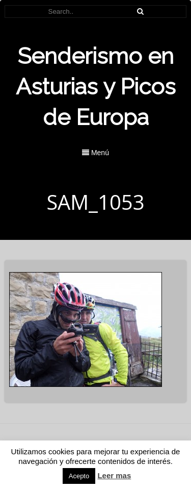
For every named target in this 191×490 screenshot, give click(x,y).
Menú (95, 153)
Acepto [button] (79, 476)
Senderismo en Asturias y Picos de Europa (96, 86)
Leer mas (114, 475)
